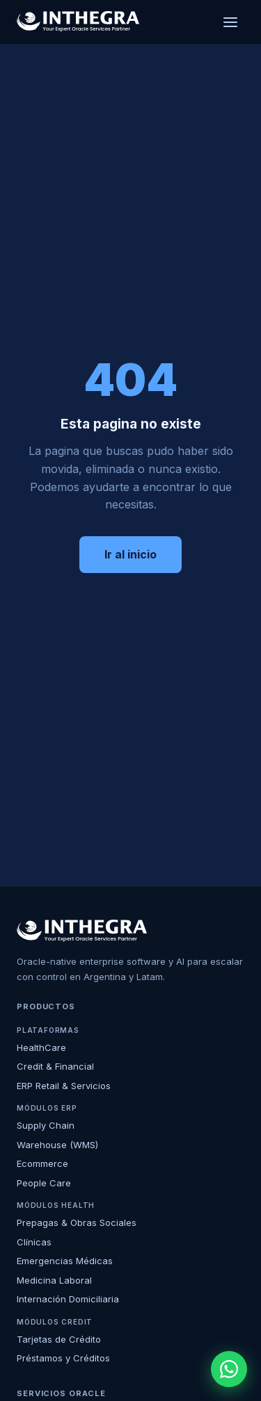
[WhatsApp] (229, 1369)
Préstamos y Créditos (63, 1357)
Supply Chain (45, 1125)
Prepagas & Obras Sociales (76, 1222)
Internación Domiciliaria (68, 1298)
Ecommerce (42, 1163)
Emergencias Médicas (65, 1260)
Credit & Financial (55, 1066)
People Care (44, 1182)
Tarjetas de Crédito (59, 1339)
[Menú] (230, 22)
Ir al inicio (130, 554)
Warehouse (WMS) (57, 1144)
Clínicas (34, 1241)
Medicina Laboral (54, 1280)
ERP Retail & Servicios (64, 1085)
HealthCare (41, 1047)
